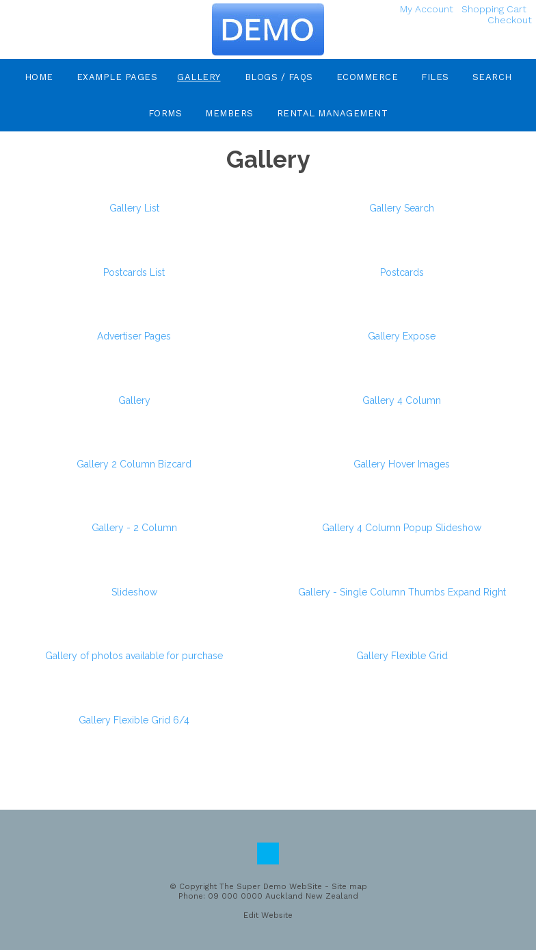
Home (39, 77)
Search (492, 77)
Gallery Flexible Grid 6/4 (134, 720)
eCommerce (367, 77)
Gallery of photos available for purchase (134, 655)
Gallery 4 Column (401, 400)
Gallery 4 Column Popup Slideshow (401, 527)
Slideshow (134, 592)
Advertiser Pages (134, 336)
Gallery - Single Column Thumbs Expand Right (402, 592)
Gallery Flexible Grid (402, 655)
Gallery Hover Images (401, 464)
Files (435, 77)
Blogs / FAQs (279, 77)
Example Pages (117, 77)
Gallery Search (401, 208)
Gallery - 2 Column (134, 527)
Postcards (402, 272)
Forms (165, 113)
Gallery (199, 77)
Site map (349, 886)
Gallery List (134, 208)
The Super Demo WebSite (270, 886)
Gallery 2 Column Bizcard (134, 464)
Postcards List (134, 272)
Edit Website (268, 915)
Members (229, 113)
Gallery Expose (402, 336)
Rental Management (332, 113)
